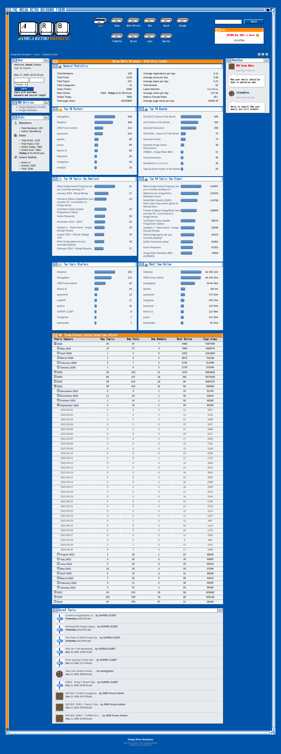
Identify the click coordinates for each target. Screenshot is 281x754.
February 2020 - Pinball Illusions (74, 248)
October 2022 (68, 400)
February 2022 (68, 583)
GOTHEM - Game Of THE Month (161, 133)
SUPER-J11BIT (65, 311)
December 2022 (69, 391)
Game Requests (66, 216)
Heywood (62, 156)
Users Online (28, 157)
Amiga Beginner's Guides (32, 107)
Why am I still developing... (80, 648)
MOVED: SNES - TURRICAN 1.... (84, 715)
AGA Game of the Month (156, 122)
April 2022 (66, 573)
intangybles (242, 93)
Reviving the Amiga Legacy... (81, 626)
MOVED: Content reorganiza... (82, 693)
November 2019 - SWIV (70, 222)
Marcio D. (62, 150)
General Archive (152, 139)
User (20, 60)
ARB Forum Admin (245, 66)
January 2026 (68, 367)
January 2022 (68, 587)
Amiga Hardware (28, 110)
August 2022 (67, 554)
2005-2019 (147, 745)
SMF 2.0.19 (128, 743)
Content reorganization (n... (80, 615)
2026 (59, 344)
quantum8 (62, 133)
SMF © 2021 (138, 743)
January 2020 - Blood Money (72, 193)
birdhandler (63, 323)
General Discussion (153, 128)
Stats (21, 117)
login (16, 68)
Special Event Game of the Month (161, 169)
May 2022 (65, 568)
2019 (59, 602)
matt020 (61, 167)
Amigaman (63, 162)
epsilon (61, 139)
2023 (59, 381)
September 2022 (69, 405)
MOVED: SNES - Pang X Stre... (83, 704)
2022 (59, 386)
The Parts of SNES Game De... (82, 637)
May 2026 (65, 348)
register (27, 68)
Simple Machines (150, 743)
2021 (59, 592)
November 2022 (69, 396)
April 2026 (66, 353)
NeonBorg (212, 89)
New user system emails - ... (81, 671)
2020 (59, 597)
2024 (59, 377)
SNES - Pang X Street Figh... (81, 682)
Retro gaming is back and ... (81, 660)
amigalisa (148, 300)
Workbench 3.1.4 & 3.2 (155, 163)
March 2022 (66, 578)
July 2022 (65, 559)
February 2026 (68, 363)
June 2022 (66, 564)
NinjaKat (61, 122)
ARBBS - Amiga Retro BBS (158, 152)
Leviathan (239, 40)
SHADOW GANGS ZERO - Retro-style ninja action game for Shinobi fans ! (160, 203)
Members (25, 122)
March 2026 (66, 358)
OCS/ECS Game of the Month (159, 116)
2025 (59, 372)
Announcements (152, 157)
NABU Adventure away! (156, 241)
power (60, 145)
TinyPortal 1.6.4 (135, 745)
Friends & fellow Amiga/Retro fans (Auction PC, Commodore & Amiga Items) (75, 202)
